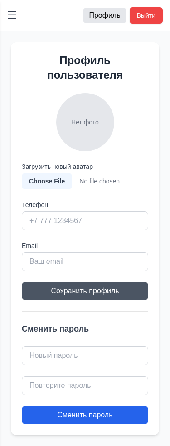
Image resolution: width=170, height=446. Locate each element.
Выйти (146, 15)
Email (30, 245)
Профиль (104, 15)
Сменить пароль (84, 415)
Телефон (35, 204)
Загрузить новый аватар (57, 166)
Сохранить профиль (85, 291)
